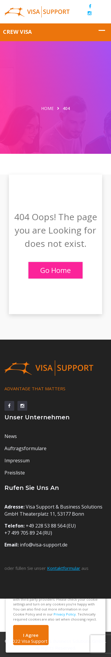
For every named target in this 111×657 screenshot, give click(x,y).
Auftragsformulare (25, 448)
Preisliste (14, 472)
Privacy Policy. (65, 614)
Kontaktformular (63, 568)
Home (47, 108)
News (10, 436)
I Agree (30, 635)
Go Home (55, 270)
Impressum (17, 460)
